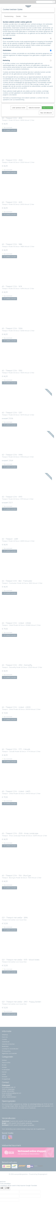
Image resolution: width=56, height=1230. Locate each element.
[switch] (50, 38)
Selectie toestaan (34, 108)
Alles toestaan (47, 108)
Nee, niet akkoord (46, 113)
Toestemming (8, 16)
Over (25, 16)
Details (18, 16)
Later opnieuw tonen (18, 108)
